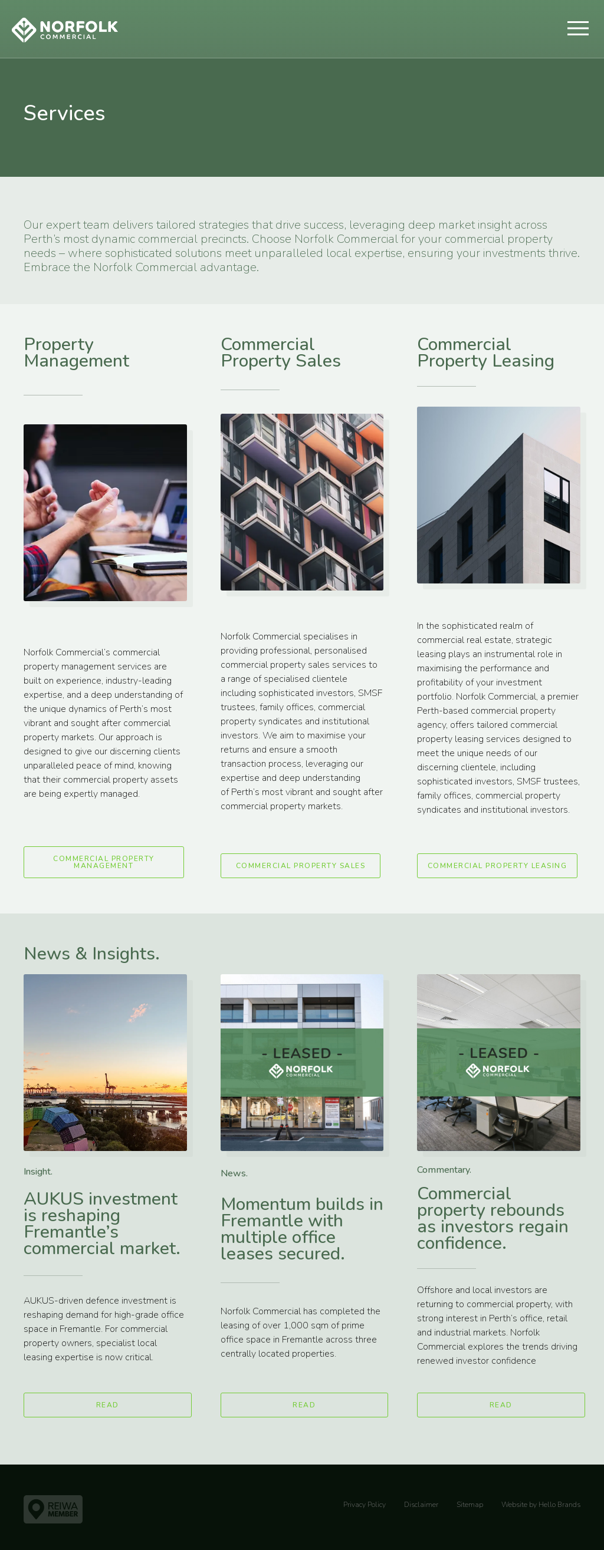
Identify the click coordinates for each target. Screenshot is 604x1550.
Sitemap (470, 1504)
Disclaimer (421, 1504)
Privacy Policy (364, 1504)
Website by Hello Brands (540, 1504)
